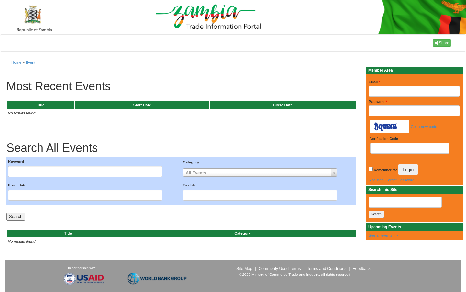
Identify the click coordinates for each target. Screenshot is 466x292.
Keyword (16, 161)
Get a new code (424, 126)
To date (189, 185)
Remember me (385, 170)
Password (378, 102)
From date (17, 185)
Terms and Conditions (327, 268)
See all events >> (383, 235)
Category (191, 162)
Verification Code (384, 138)
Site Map (244, 268)
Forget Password (400, 180)
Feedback (362, 268)
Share (442, 43)
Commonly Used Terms (280, 268)
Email (374, 82)
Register (376, 180)
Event (30, 62)
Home (16, 62)
